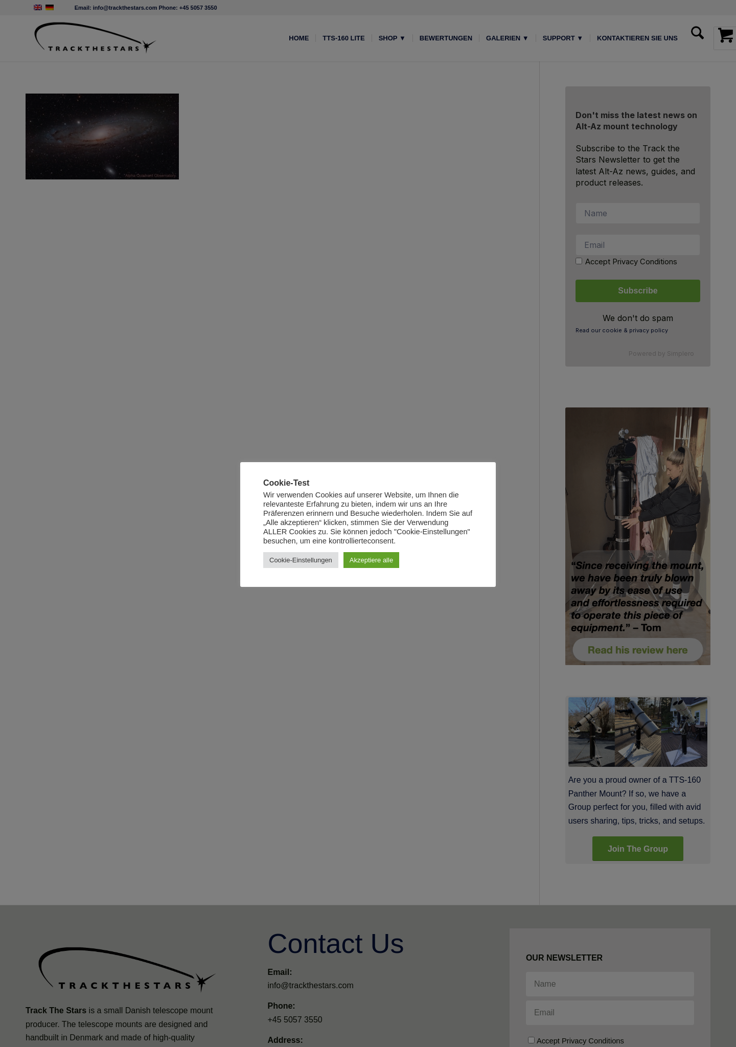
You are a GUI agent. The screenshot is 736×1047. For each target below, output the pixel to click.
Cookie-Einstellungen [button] (300, 560)
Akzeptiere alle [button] (371, 560)
